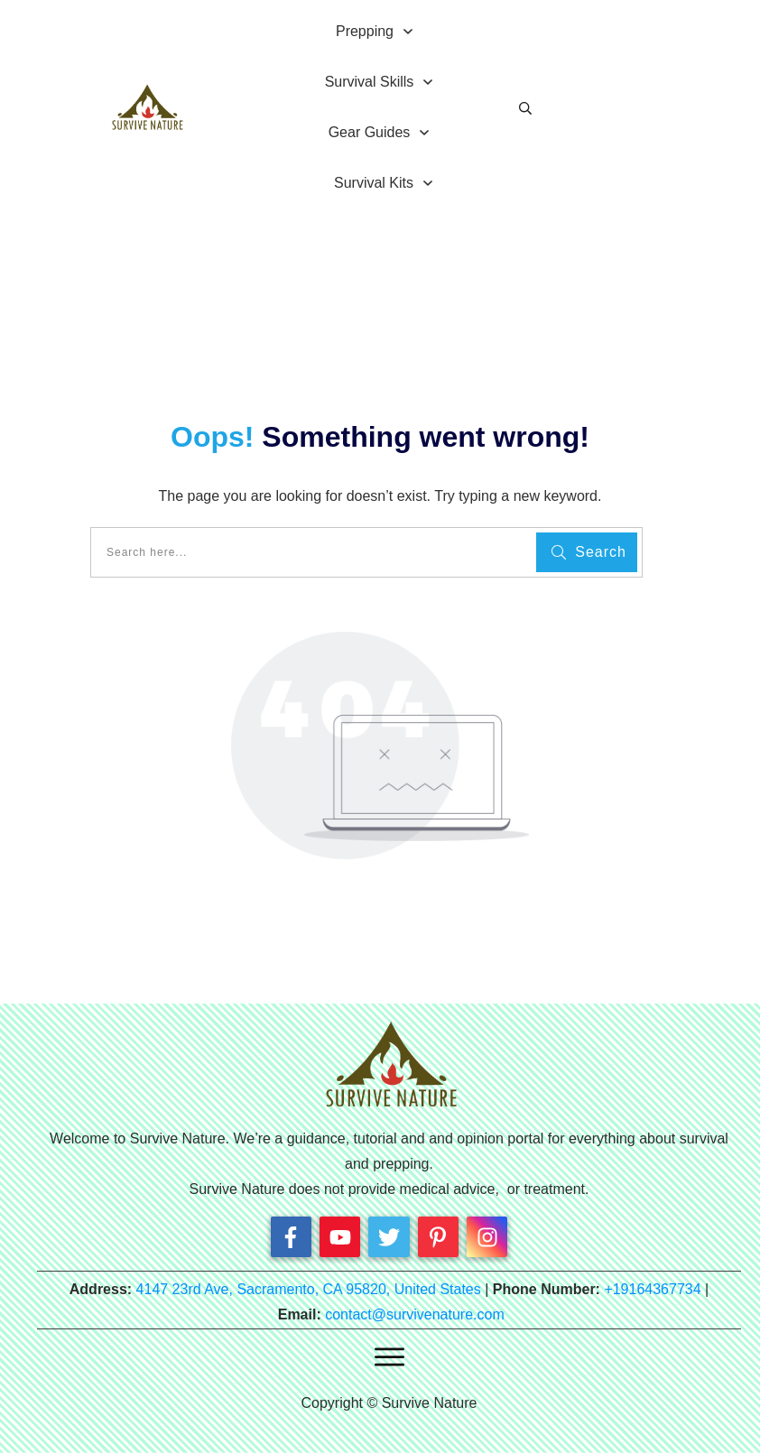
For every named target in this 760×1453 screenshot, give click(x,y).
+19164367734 (652, 1289)
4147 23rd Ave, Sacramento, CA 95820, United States (308, 1289)
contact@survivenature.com (415, 1314)
